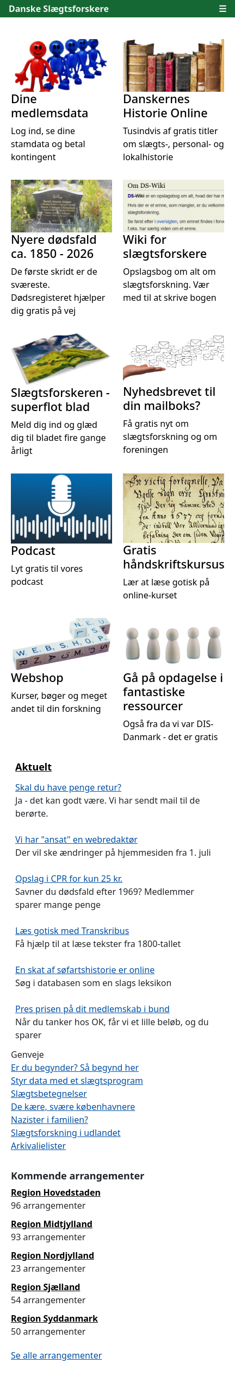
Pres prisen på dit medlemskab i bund (92, 1009)
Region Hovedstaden (56, 1192)
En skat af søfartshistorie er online (84, 970)
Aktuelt (33, 766)
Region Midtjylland (51, 1224)
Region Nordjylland (52, 1255)
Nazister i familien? (49, 1120)
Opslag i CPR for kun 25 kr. (68, 879)
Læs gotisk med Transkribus (72, 931)
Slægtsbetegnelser (49, 1094)
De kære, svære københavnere (73, 1107)
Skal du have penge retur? (68, 787)
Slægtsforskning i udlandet (66, 1133)
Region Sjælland (45, 1287)
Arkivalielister (38, 1146)
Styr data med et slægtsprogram (77, 1081)
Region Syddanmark (54, 1318)
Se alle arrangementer (56, 1355)
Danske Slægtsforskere (59, 9)
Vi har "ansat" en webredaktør (76, 839)
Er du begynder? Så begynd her (75, 1068)
